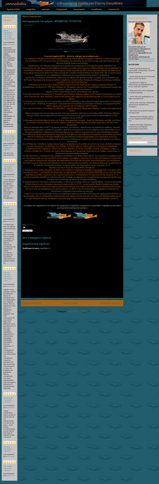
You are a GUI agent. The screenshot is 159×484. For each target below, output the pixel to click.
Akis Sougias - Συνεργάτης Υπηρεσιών (8, 468)
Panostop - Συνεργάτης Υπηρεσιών (7, 449)
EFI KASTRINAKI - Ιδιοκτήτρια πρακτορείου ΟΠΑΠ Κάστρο (9, 168)
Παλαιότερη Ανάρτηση (111, 303)
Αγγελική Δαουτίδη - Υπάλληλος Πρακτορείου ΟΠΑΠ (7, 277)
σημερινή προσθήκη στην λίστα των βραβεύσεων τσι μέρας (72, 49)
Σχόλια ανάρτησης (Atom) (77, 311)
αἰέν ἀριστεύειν (74, 51)
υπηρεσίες (30, 9)
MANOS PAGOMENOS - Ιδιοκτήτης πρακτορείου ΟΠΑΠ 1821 (8, 212)
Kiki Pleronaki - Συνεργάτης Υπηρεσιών (8, 400)
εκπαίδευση (96, 9)
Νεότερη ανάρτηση (31, 303)
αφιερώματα (79, 9)
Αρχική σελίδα (13, 9)
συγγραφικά (61, 9)
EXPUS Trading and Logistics (8, 147)
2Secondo (10, 44)
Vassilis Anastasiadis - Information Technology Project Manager (9, 35)
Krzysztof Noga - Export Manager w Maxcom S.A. (9, 138)
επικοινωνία (113, 9)
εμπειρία (46, 9)
